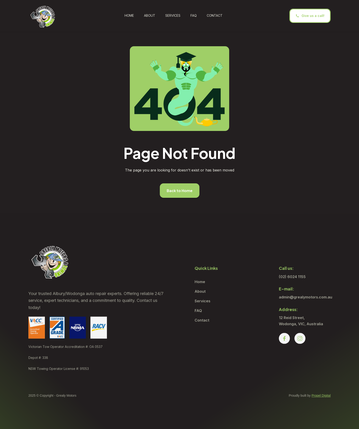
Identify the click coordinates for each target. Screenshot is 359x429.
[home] (43, 16)
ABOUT (149, 15)
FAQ (193, 15)
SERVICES (172, 15)
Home (129, 15)
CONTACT (215, 15)
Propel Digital (321, 403)
